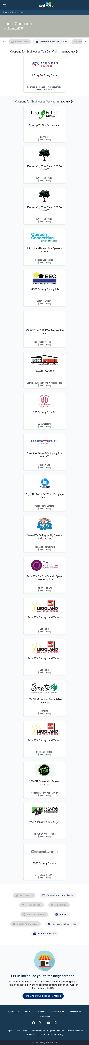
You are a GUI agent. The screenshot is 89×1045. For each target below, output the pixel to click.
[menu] (4, 5)
